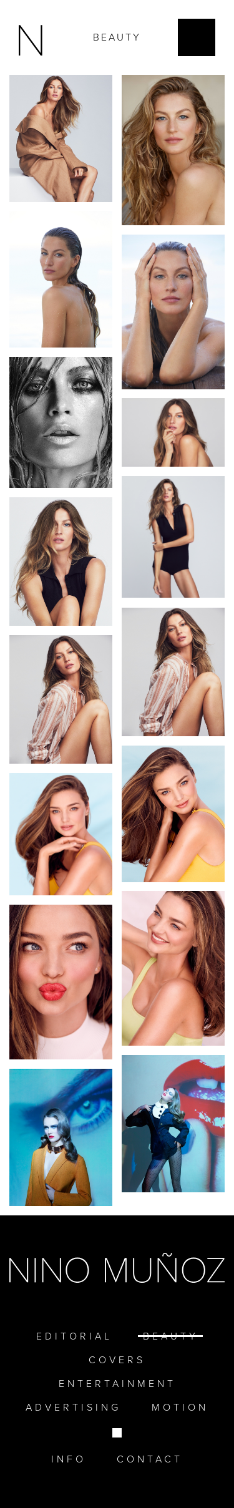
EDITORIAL (74, 1336)
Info (68, 1459)
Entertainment (117, 1383)
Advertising (73, 1407)
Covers (117, 1360)
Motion (180, 1407)
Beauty (170, 1336)
